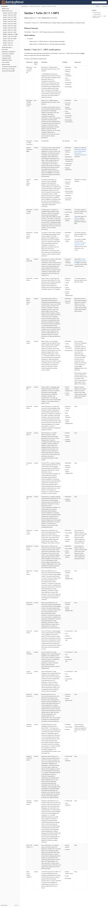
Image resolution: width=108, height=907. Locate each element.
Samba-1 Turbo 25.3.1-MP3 (9, 23)
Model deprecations (7, 47)
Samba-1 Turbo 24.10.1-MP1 (10, 36)
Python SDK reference (7, 71)
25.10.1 (98, 6)
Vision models (5, 62)
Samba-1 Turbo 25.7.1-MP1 (9, 17)
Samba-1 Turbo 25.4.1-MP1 (9, 21)
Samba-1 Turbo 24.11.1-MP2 (10, 34)
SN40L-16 (76, 218)
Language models (6, 58)
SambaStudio (4, 6)
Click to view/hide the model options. (36, 59)
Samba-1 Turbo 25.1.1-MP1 (9, 32)
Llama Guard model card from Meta (80, 260)
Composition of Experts (8, 53)
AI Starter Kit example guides (9, 66)
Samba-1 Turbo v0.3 (8, 43)
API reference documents (8, 68)
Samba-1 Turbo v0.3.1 (8, 40)
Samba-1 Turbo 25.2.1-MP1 (9, 28)
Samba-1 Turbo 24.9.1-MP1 (9, 38)
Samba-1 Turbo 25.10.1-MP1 (10, 13)
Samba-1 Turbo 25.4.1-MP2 (9, 19)
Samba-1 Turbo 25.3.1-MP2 (9, 26)
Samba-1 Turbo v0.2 (8, 45)
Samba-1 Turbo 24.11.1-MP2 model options (99, 17)
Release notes (5, 8)
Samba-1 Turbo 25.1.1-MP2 (9, 30)
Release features (96, 12)
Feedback (105, 6)
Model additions (97, 14)
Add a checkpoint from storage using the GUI (80, 151)
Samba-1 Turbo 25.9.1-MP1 (9, 15)
